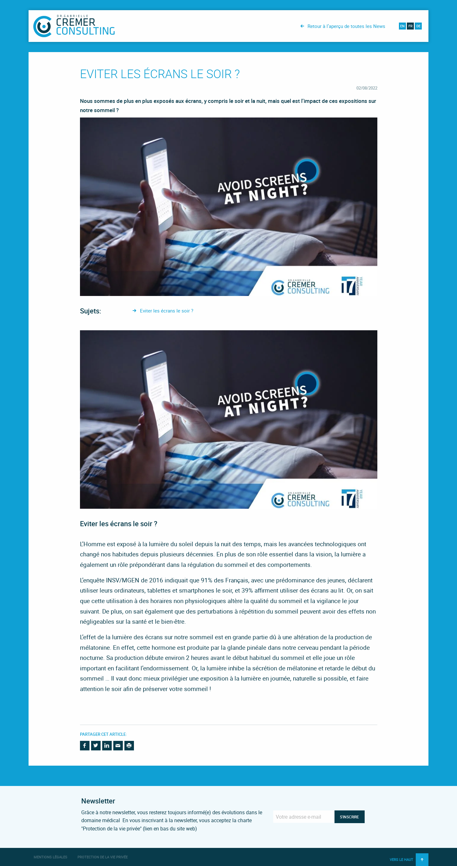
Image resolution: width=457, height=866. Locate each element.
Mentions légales (50, 857)
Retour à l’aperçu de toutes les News (346, 26)
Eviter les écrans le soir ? (166, 310)
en (402, 25)
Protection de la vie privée (102, 857)
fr (410, 25)
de (418, 25)
